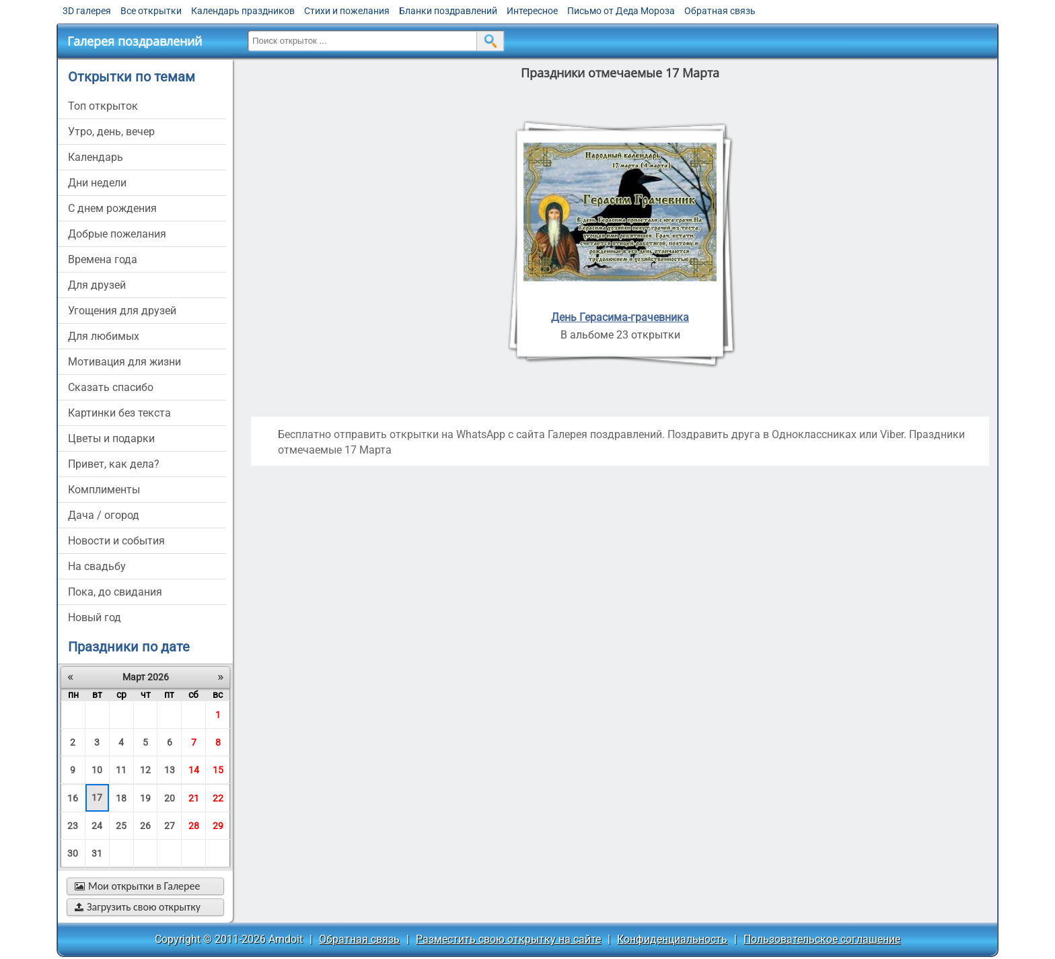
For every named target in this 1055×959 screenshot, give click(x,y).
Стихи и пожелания (347, 10)
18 (121, 798)
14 (193, 770)
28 (193, 825)
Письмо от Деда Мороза (621, 10)
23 (72, 825)
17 (97, 797)
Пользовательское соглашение (821, 939)
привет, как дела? (113, 464)
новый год (94, 617)
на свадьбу (97, 566)
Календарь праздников (243, 10)
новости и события (116, 540)
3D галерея (87, 10)
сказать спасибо (110, 387)
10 (97, 770)
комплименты (104, 489)
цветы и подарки (111, 438)
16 (72, 798)
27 (169, 825)
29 (218, 825)
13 (169, 770)
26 (145, 825)
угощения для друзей (122, 310)
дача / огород (103, 515)
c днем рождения (112, 208)
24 (97, 825)
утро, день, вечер (111, 131)
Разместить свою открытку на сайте (508, 939)
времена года (102, 259)
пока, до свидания (115, 591)
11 (121, 770)
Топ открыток (103, 106)
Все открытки (151, 10)
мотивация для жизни (124, 361)
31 (97, 853)
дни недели (97, 182)
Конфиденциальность (672, 939)
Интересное (532, 10)
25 (121, 825)
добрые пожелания (117, 233)
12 (145, 770)
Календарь (95, 157)
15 (218, 770)
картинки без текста (119, 412)
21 (193, 798)
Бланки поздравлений (448, 10)
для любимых (103, 336)
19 (145, 798)
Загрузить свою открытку (138, 906)
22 (218, 798)
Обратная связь (720, 10)
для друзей (97, 285)
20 (169, 798)
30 (72, 853)
